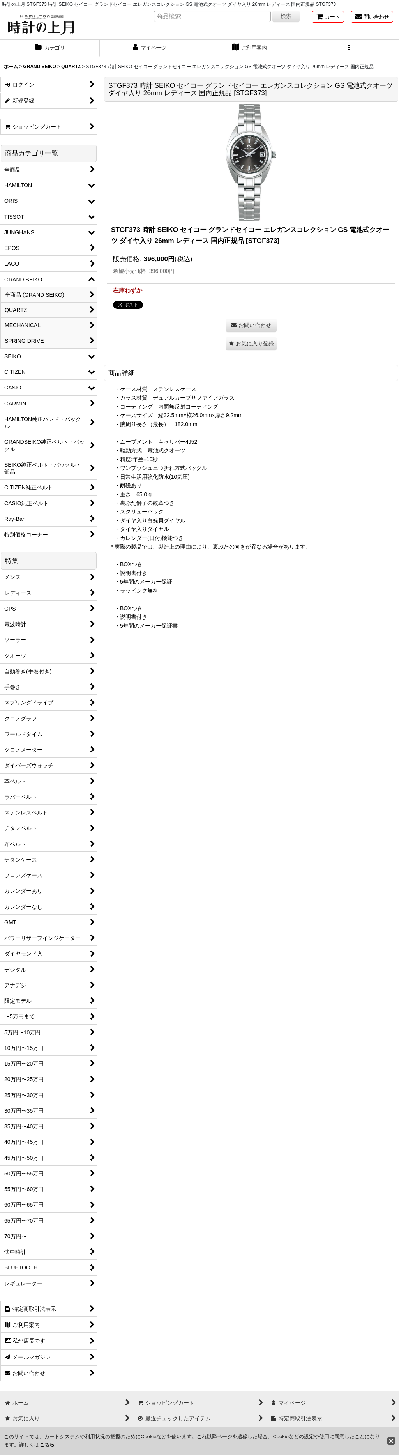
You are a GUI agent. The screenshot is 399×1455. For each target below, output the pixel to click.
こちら (47, 1445)
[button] (349, 48)
